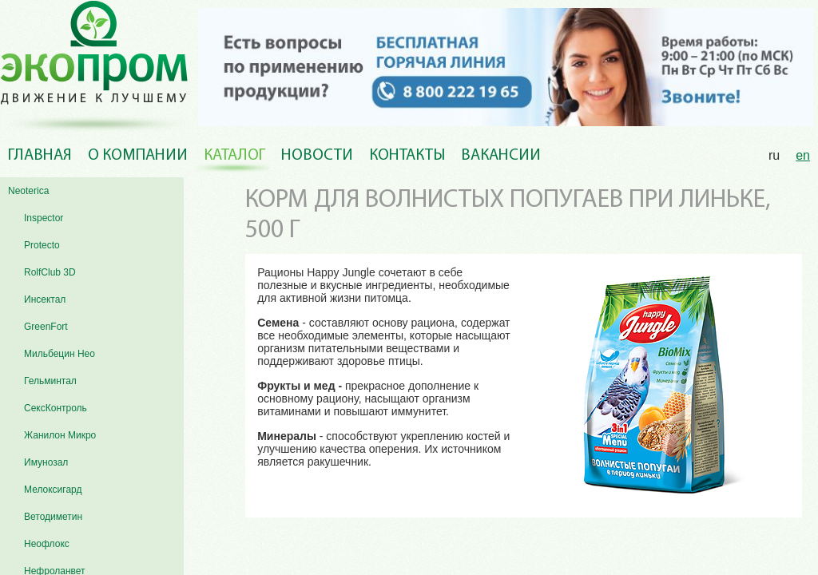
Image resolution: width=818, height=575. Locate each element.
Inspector (43, 218)
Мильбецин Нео (59, 353)
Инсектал (45, 299)
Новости (317, 156)
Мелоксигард (53, 489)
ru (774, 155)
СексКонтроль (55, 408)
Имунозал (46, 462)
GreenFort (46, 326)
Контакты (407, 156)
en (803, 155)
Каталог (234, 156)
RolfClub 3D (50, 272)
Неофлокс (46, 543)
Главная (40, 156)
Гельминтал (50, 381)
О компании (138, 156)
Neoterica (28, 190)
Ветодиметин (53, 516)
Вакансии (501, 156)
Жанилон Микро (60, 435)
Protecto (42, 245)
